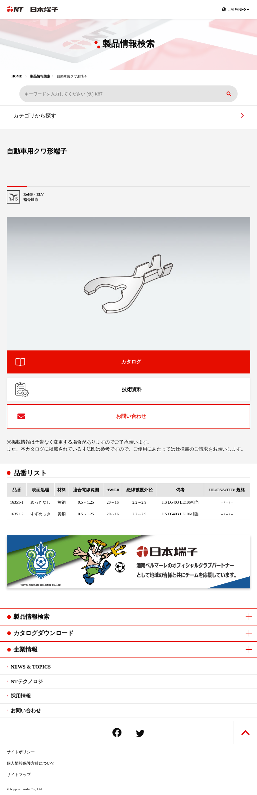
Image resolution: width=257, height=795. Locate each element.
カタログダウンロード (43, 633)
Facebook (116, 732)
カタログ (131, 361)
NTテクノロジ (27, 681)
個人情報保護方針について (31, 763)
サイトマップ (19, 774)
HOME (16, 76)
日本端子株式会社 (64, 9)
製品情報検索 (40, 76)
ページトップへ (245, 732)
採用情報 (21, 696)
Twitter (140, 733)
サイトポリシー (21, 752)
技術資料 (132, 389)
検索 (229, 94)
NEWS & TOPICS (31, 667)
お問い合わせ (131, 416)
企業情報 (25, 649)
